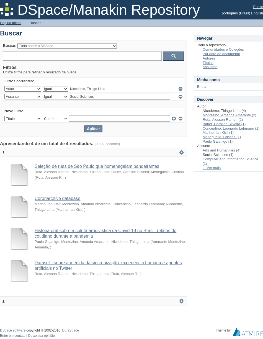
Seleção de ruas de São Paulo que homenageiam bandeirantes (97, 166)
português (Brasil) (236, 13)
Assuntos (210, 67)
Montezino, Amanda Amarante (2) (229, 115)
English (257, 13)
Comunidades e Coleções (223, 49)
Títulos (208, 63)
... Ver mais (212, 168)
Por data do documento (221, 54)
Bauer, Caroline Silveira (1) (224, 124)
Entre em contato (12, 336)
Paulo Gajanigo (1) (218, 141)
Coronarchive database (57, 198)
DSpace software (12, 330)
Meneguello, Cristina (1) (222, 137)
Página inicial (10, 23)
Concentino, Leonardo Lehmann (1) (231, 128)
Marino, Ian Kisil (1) (218, 132)
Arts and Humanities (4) (222, 150)
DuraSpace (70, 330)
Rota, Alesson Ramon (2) (223, 119)
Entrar (258, 7)
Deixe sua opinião (41, 336)
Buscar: (9, 45)
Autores (209, 58)
